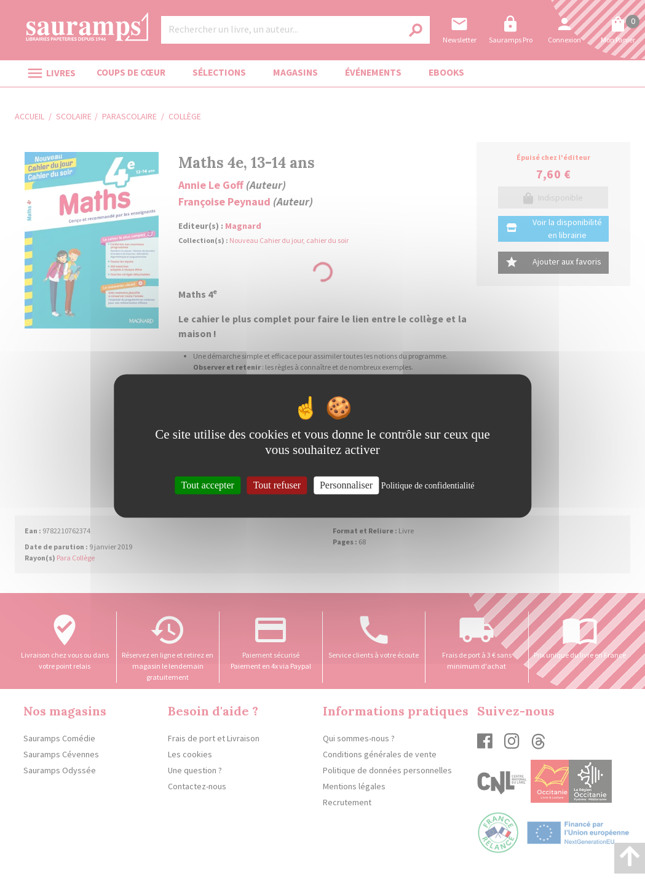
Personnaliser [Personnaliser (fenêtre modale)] (346, 485)
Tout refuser (277, 485)
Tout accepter (207, 485)
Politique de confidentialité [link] (428, 485)
